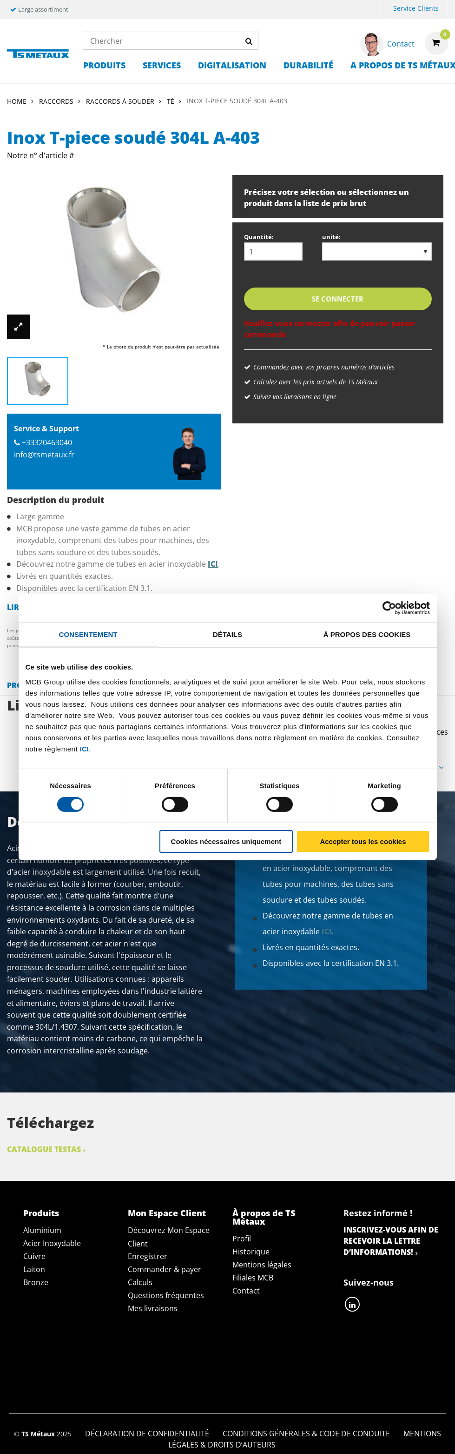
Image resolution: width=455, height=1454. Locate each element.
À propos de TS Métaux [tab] (263, 1217)
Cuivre (34, 1256)
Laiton (34, 1269)
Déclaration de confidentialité (147, 1355)
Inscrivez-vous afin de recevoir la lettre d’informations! (390, 1241)
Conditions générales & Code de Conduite (306, 1355)
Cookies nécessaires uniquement (226, 841)
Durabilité (308, 65)
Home (16, 101)
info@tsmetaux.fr (44, 454)
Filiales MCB (252, 1278)
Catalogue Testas (44, 1149)
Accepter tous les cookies (363, 841)
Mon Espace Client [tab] (167, 1213)
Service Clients (416, 8)
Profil (241, 1238)
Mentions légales (261, 1265)
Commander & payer (164, 1269)
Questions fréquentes (166, 1295)
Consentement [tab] (88, 634)
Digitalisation (232, 65)
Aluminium (42, 1230)
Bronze (35, 1282)
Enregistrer (147, 1256)
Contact (246, 1291)
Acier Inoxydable (52, 1243)
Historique (251, 1251)
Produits (104, 65)
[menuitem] (382, 9)
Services (162, 65)
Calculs (140, 1282)
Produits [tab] (41, 1213)
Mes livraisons (153, 1308)
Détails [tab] (227, 634)
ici (84, 748)
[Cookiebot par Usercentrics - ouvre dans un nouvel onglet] (389, 608)
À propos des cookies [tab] (367, 634)
